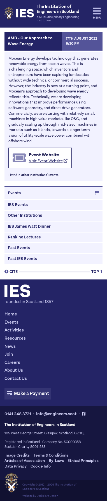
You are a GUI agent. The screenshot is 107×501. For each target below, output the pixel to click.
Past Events (19, 247)
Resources (15, 338)
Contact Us (15, 378)
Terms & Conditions (51, 455)
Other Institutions (25, 215)
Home (10, 314)
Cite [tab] (11, 271)
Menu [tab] (97, 13)
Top (97, 271)
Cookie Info (41, 466)
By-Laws (56, 460)
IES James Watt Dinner (29, 226)
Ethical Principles (83, 460)
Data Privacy (15, 466)
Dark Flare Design (47, 496)
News (10, 346)
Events (53, 193)
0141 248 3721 (17, 414)
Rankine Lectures (24, 237)
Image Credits (17, 455)
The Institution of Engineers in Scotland (49, 487)
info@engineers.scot (56, 414)
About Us (13, 370)
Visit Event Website (48, 161)
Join (8, 354)
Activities (14, 330)
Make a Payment (28, 394)
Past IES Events (22, 258)
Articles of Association (24, 460)
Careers (12, 362)
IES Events (18, 204)
